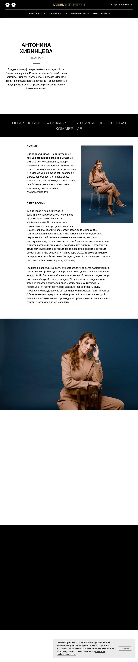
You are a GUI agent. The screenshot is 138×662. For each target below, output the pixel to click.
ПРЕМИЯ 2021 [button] (79, 13)
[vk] (7, 6)
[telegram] (13, 6)
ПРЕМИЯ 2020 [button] (101, 13)
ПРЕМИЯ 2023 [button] (57, 13)
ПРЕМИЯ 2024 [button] (35, 13)
